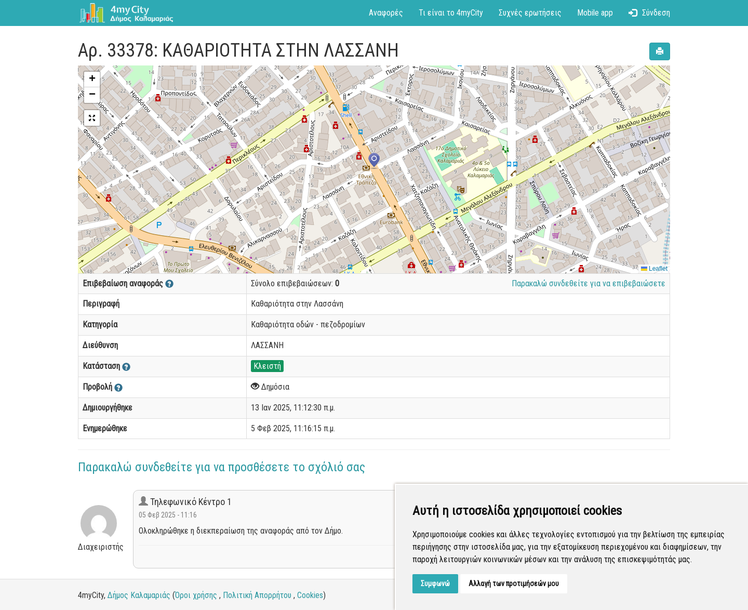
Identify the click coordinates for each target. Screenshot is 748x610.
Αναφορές (386, 13)
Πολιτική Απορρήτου (257, 595)
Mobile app (595, 13)
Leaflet (654, 268)
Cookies (310, 595)
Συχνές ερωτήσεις (530, 13)
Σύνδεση (649, 13)
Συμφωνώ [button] (435, 583)
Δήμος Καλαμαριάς (139, 595)
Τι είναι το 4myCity (451, 13)
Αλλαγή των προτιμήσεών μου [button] (514, 583)
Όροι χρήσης (196, 595)
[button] (374, 161)
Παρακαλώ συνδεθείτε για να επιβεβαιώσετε (588, 283)
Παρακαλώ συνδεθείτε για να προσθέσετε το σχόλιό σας (221, 467)
